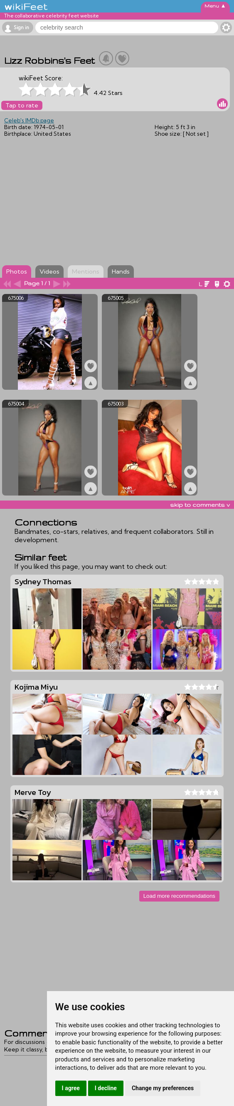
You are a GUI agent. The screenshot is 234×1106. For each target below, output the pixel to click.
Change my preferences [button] (163, 1088)
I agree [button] (71, 1088)
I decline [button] (106, 1088)
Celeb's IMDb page (29, 120)
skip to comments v (200, 504)
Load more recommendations (179, 896)
